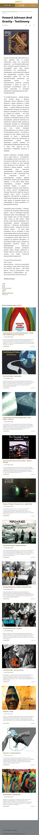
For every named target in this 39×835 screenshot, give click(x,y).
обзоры (8, 11)
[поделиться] (26, 25)
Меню (21, 5)
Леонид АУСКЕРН (6, 288)
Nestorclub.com (21, 833)
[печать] (30, 25)
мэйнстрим (5, 294)
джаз (3, 285)
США (3, 291)
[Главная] (19, 2)
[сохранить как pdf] (34, 25)
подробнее (6, 346)
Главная (4, 11)
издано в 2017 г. (14, 11)
